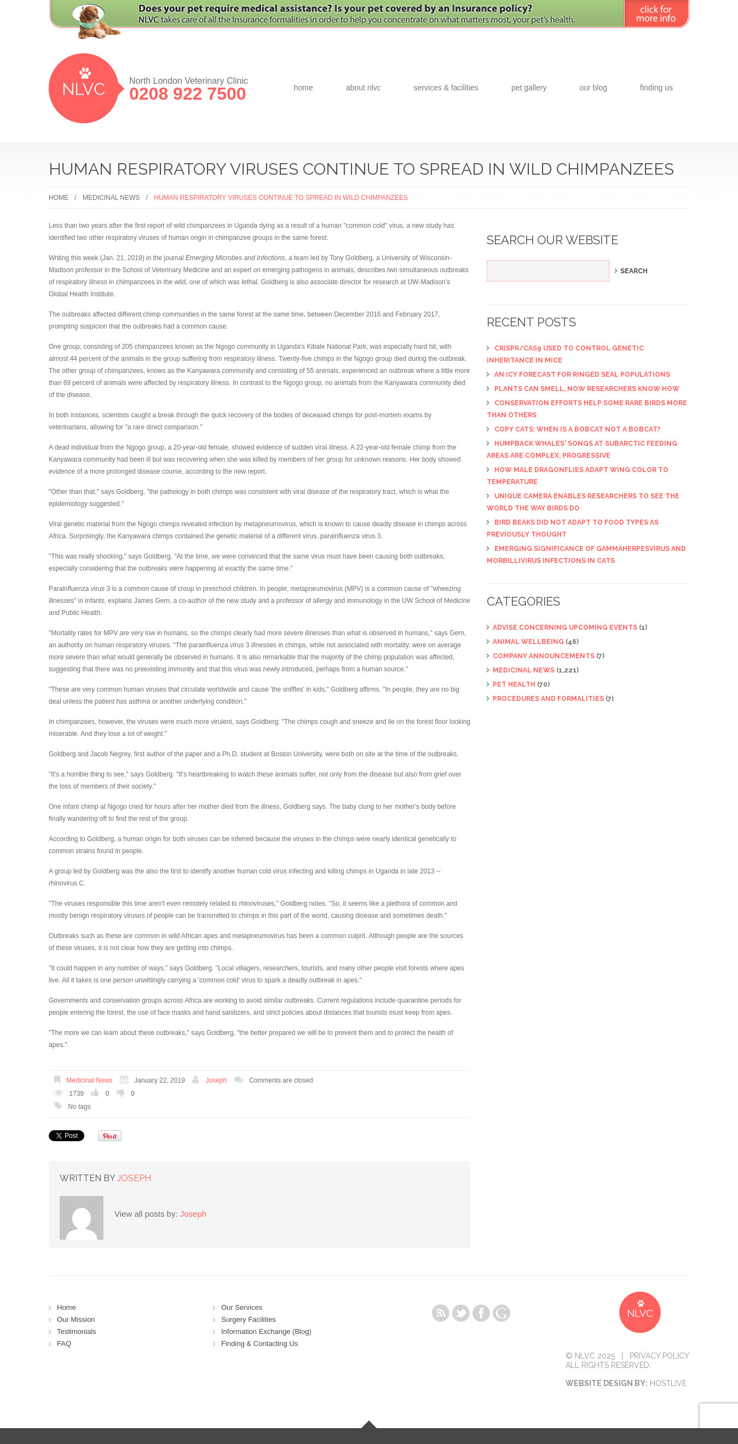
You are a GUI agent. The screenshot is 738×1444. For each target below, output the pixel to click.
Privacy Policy (659, 1355)
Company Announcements (544, 656)
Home (303, 87)
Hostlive (668, 1383)
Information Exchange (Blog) (266, 1331)
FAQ (64, 1343)
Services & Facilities (446, 87)
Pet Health (514, 684)
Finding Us (656, 87)
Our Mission (76, 1319)
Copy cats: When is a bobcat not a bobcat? (577, 429)
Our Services (241, 1307)
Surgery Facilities (248, 1319)
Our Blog (593, 87)
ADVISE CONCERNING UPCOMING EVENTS (565, 627)
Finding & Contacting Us (259, 1343)
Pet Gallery (529, 87)
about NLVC (363, 87)
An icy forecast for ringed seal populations (582, 374)
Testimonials (76, 1331)
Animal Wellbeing (528, 642)
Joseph (216, 1080)
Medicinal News (111, 198)
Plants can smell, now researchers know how (586, 389)
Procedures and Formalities (548, 699)
